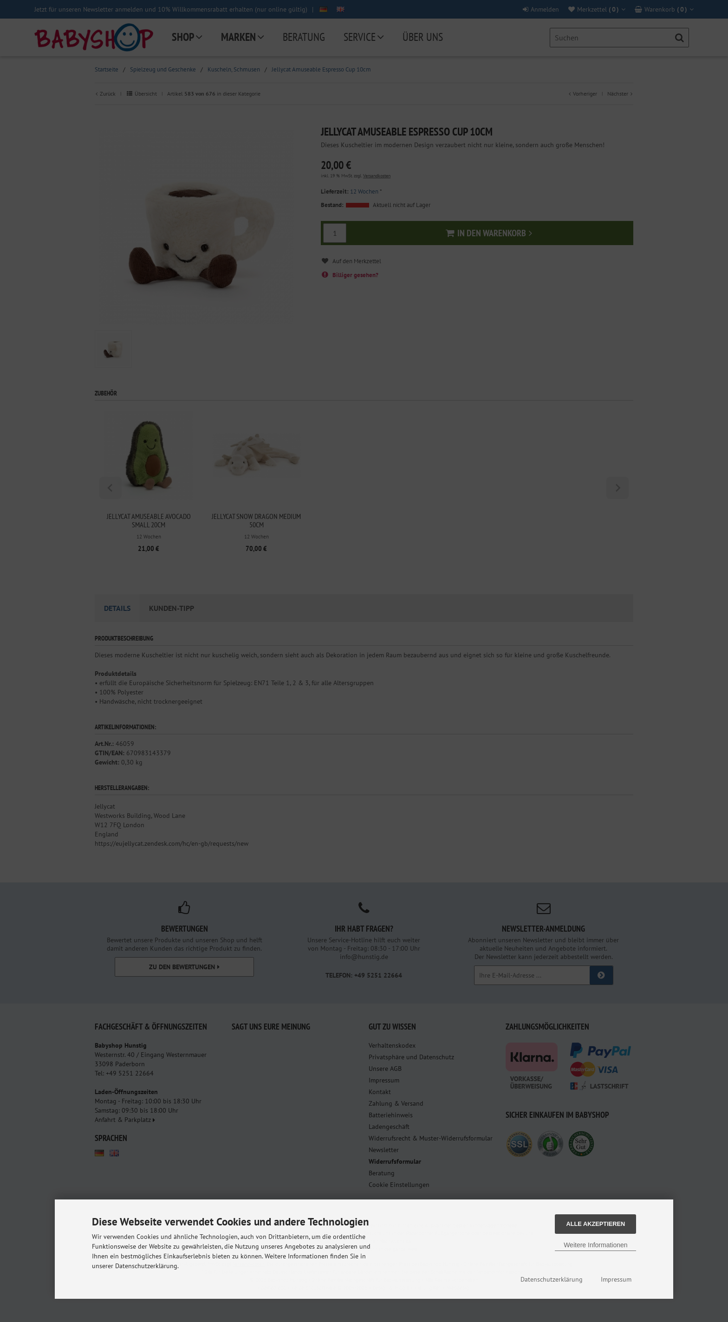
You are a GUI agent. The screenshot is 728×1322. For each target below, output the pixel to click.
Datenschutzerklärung (551, 1279)
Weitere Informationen (595, 1245)
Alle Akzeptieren (595, 1223)
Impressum (616, 1279)
